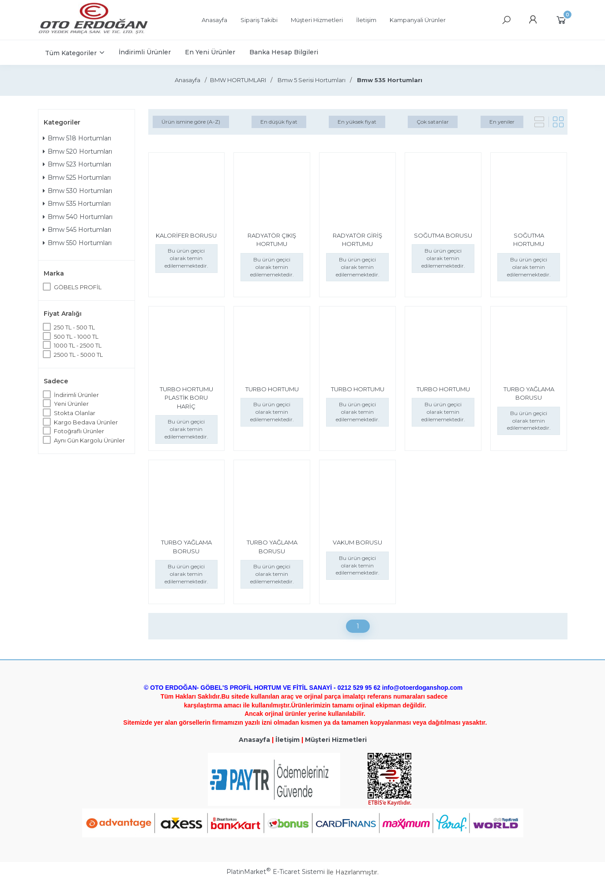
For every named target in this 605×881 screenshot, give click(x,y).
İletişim (287, 740)
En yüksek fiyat (357, 121)
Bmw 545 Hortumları (77, 230)
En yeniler (502, 121)
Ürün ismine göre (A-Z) (191, 121)
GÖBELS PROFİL (77, 287)
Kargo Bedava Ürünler (86, 422)
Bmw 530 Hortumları (77, 191)
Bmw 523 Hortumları (77, 164)
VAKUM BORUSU (357, 542)
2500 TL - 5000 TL (78, 354)
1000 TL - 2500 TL (77, 345)
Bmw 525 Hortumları (77, 177)
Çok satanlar (433, 121)
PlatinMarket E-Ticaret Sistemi (275, 872)
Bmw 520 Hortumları (77, 151)
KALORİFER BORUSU (186, 235)
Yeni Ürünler (71, 403)
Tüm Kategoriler (71, 53)
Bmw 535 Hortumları (77, 204)
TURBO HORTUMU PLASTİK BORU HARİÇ (186, 398)
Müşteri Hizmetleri (336, 740)
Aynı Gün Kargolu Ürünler (89, 440)
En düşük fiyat (278, 121)
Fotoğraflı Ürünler (79, 431)
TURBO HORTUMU (272, 389)
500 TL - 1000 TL (76, 336)
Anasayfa (254, 740)
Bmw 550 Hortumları (77, 243)
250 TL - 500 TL (74, 327)
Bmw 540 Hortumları (78, 217)
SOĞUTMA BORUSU (443, 235)
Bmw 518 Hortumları (77, 138)
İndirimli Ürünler (76, 394)
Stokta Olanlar (74, 412)
